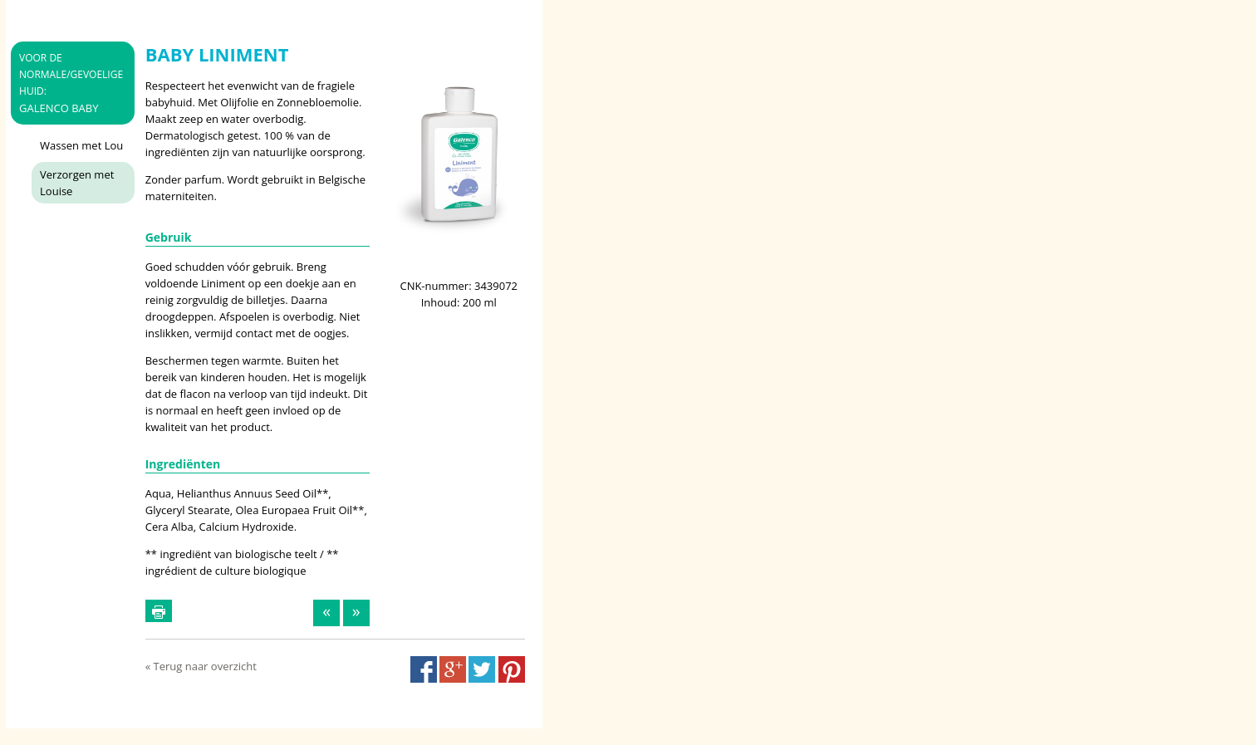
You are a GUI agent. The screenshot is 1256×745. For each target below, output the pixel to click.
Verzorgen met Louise (77, 183)
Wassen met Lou (81, 145)
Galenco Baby (71, 83)
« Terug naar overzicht (201, 666)
